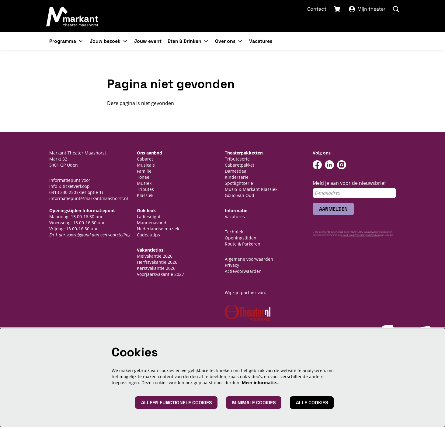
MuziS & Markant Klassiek (251, 189)
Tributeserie (237, 159)
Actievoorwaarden (243, 271)
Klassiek (145, 195)
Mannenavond (151, 222)
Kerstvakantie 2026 (156, 268)
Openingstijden (240, 238)
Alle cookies (312, 402)
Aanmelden (333, 209)
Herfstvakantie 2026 (157, 262)
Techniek (234, 232)
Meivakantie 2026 (154, 256)
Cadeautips (148, 235)
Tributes (145, 189)
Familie (144, 171)
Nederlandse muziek (158, 229)
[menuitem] (148, 41)
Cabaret (145, 159)
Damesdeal (236, 171)
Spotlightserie (239, 183)
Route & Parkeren (242, 244)
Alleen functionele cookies (176, 402)
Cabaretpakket (239, 165)
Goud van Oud (239, 195)
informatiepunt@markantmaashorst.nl (88, 198)
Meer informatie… (261, 382)
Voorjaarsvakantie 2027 (160, 274)
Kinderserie (237, 177)
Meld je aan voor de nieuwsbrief (349, 183)
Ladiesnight (149, 216)
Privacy (232, 265)
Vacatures (235, 216)
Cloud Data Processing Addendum (360, 234)
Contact (316, 9)
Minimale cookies (254, 402)
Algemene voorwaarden (249, 259)
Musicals (146, 165)
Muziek (144, 183)
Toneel (144, 177)
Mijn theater (367, 9)
